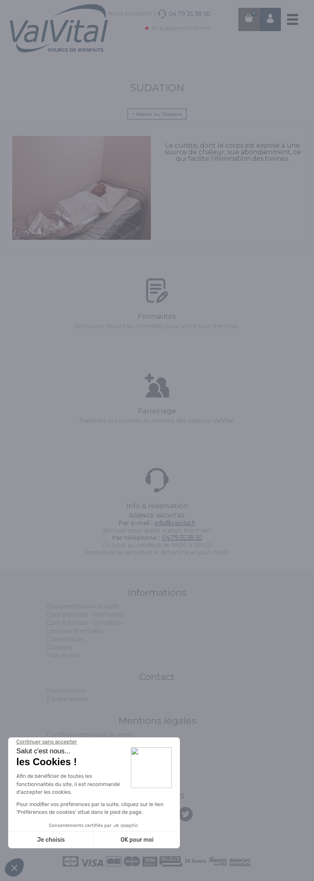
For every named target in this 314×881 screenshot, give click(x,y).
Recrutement (66, 690)
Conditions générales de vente (90, 734)
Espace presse (67, 699)
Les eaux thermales (75, 631)
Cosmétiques (66, 639)
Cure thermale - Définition (84, 622)
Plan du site (63, 655)
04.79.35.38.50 (182, 537)
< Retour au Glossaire (157, 114)
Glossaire (59, 647)
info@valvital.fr (175, 523)
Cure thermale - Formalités (85, 614)
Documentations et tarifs (83, 606)
